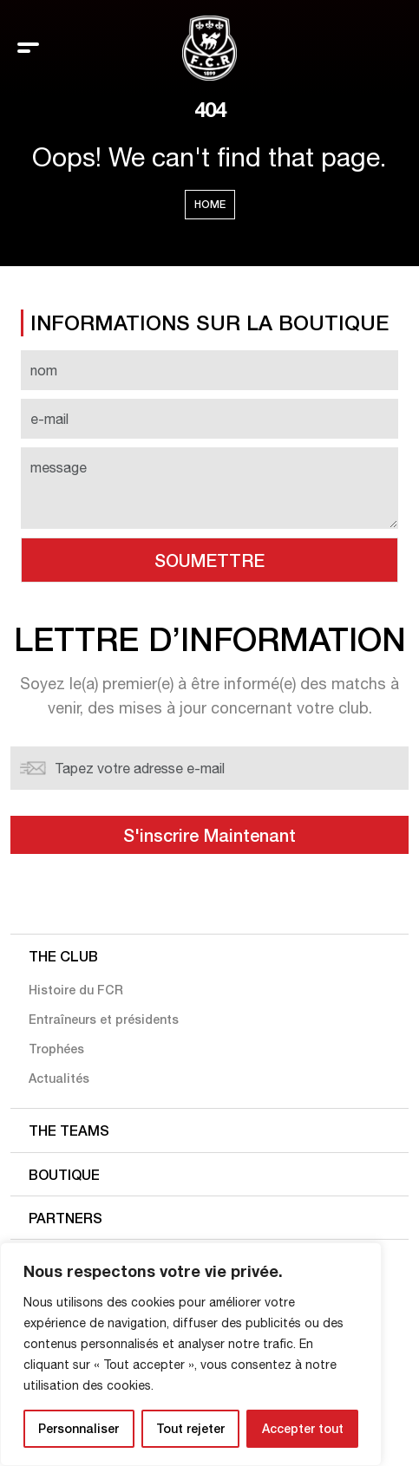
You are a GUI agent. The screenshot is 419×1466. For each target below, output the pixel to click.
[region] (191, 1354)
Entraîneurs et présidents (104, 1019)
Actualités (59, 1078)
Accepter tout (303, 1428)
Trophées (56, 1048)
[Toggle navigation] (28, 48)
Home (210, 204)
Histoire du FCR (76, 989)
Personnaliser (78, 1428)
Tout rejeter (190, 1428)
